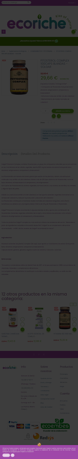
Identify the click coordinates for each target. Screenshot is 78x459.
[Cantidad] (46, 111)
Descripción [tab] (10, 154)
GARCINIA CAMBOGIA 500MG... (10, 335)
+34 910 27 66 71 (26, 380)
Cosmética (64, 378)
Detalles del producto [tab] (35, 154)
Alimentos (63, 382)
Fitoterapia (64, 374)
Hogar (62, 386)
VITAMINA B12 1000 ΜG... (63, 334)
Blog (42, 403)
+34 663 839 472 (27, 388)
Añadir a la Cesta (63, 111)
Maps (24, 409)
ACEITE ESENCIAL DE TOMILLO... (36, 335)
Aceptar (6, 455)
